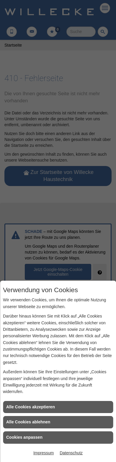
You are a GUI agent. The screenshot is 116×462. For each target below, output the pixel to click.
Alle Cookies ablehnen (28, 422)
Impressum (43, 453)
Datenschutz (71, 453)
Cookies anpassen (24, 437)
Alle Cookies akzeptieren (30, 407)
